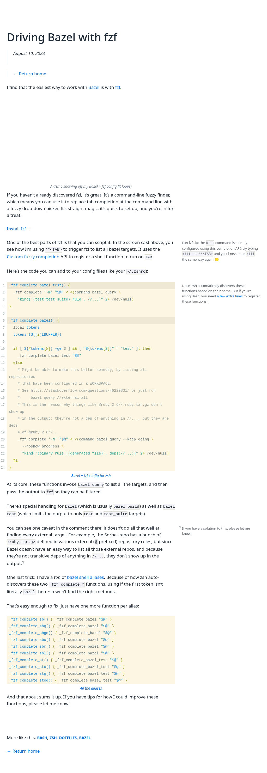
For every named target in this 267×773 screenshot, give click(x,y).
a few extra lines (230, 293)
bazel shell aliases (85, 570)
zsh (53, 729)
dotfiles (68, 729)
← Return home (29, 74)
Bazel (94, 87)
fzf (117, 87)
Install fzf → (19, 229)
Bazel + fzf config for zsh (91, 473)
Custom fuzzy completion (33, 256)
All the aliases (91, 679)
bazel (84, 729)
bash (42, 729)
